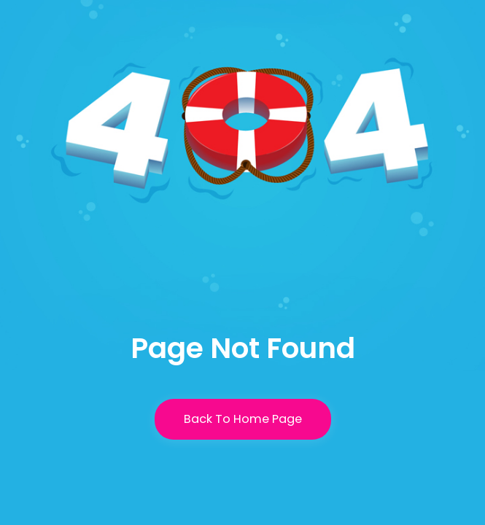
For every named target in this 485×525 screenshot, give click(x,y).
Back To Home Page (243, 419)
